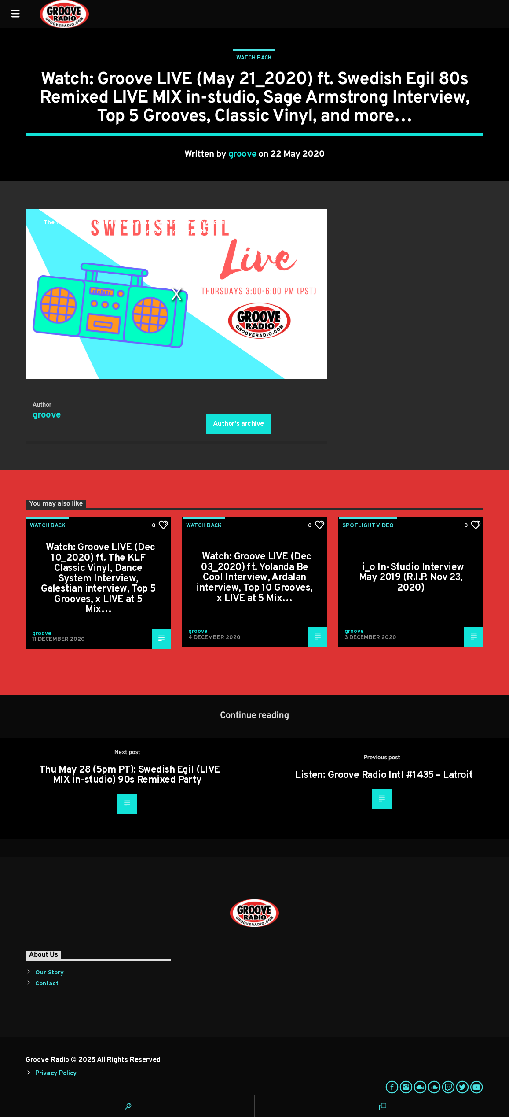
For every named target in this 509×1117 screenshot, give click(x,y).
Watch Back (254, 58)
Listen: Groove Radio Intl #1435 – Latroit (383, 775)
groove (242, 154)
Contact (47, 984)
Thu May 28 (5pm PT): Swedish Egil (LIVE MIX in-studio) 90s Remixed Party (129, 775)
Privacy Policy (56, 1073)
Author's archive (238, 424)
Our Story (49, 972)
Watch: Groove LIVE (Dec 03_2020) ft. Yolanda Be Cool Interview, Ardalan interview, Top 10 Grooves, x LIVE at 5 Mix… (254, 578)
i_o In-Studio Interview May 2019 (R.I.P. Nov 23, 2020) (411, 578)
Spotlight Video (368, 525)
